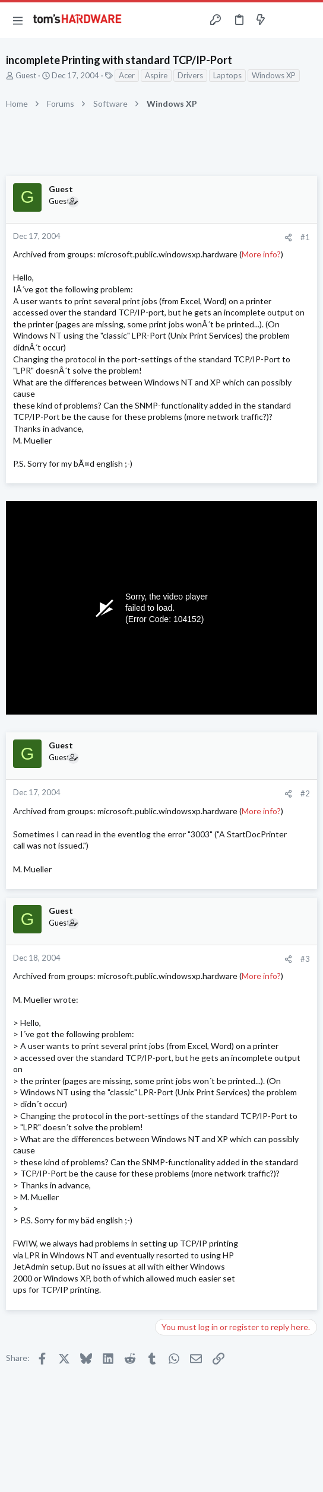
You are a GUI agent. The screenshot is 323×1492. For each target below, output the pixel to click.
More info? (261, 254)
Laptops (227, 75)
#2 (305, 793)
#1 (305, 237)
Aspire (156, 75)
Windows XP (274, 75)
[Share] (288, 237)
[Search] (307, 20)
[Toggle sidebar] (284, 20)
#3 (305, 959)
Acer (127, 75)
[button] (18, 20)
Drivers (190, 75)
